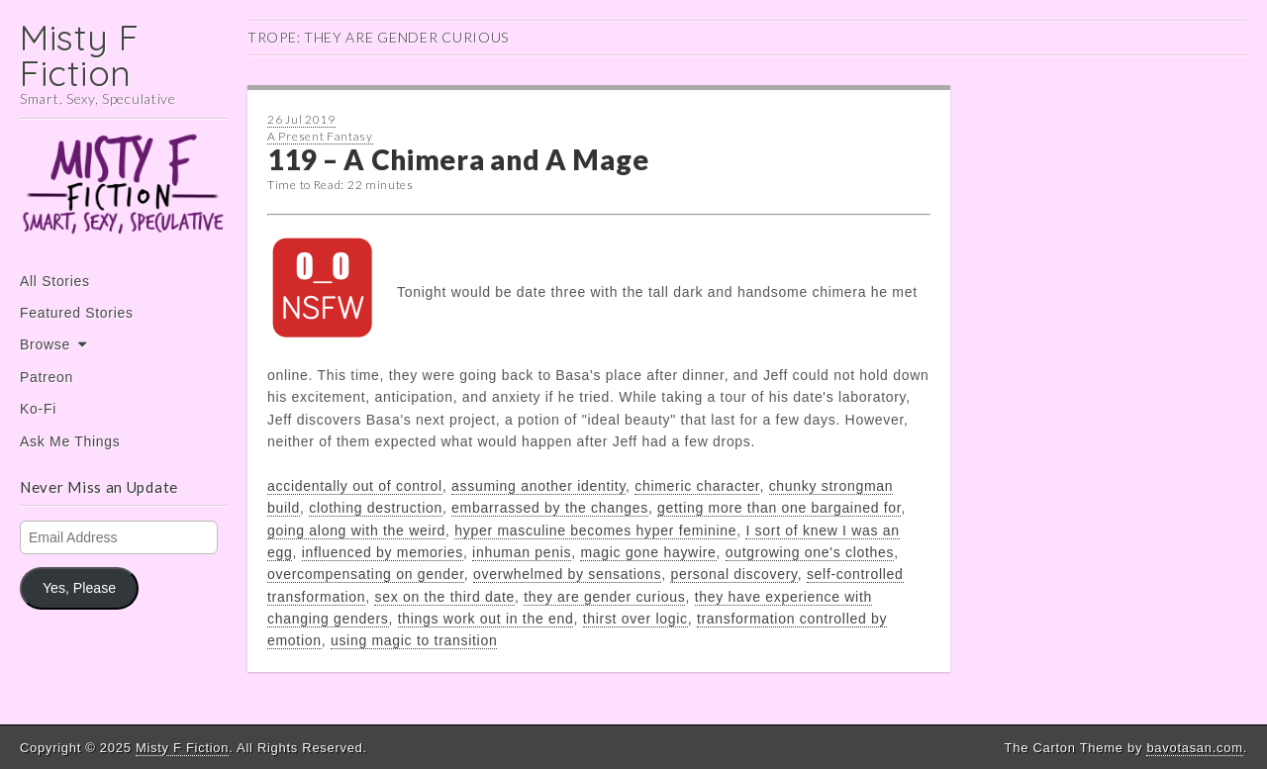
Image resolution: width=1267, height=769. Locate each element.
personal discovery (733, 574)
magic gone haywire (648, 552)
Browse (45, 344)
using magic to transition (414, 640)
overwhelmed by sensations (567, 574)
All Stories (55, 281)
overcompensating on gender (365, 574)
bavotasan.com (1194, 747)
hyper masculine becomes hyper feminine (595, 530)
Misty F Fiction (80, 55)
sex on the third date (444, 597)
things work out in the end (486, 618)
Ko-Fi (38, 409)
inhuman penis (521, 552)
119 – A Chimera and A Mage (457, 159)
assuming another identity (538, 486)
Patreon (46, 377)
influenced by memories (382, 552)
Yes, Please (79, 588)
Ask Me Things (70, 441)
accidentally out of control (354, 486)
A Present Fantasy (320, 136)
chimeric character (696, 486)
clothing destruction (375, 508)
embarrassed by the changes (549, 508)
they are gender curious (604, 597)
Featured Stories (77, 313)
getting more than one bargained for (779, 508)
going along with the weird (356, 530)
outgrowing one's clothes (810, 552)
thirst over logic (635, 618)
